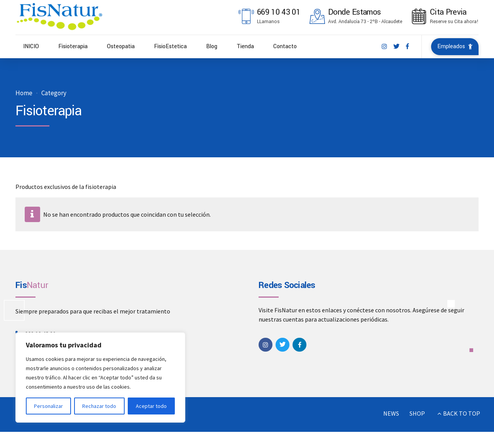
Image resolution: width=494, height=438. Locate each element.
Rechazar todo (99, 406)
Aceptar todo (151, 406)
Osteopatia (121, 46)
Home (23, 93)
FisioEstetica (170, 46)
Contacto (285, 46)
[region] (100, 377)
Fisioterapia (73, 46)
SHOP (417, 413)
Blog (211, 46)
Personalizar (48, 406)
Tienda (245, 46)
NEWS (391, 413)
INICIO (31, 46)
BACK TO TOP (461, 413)
